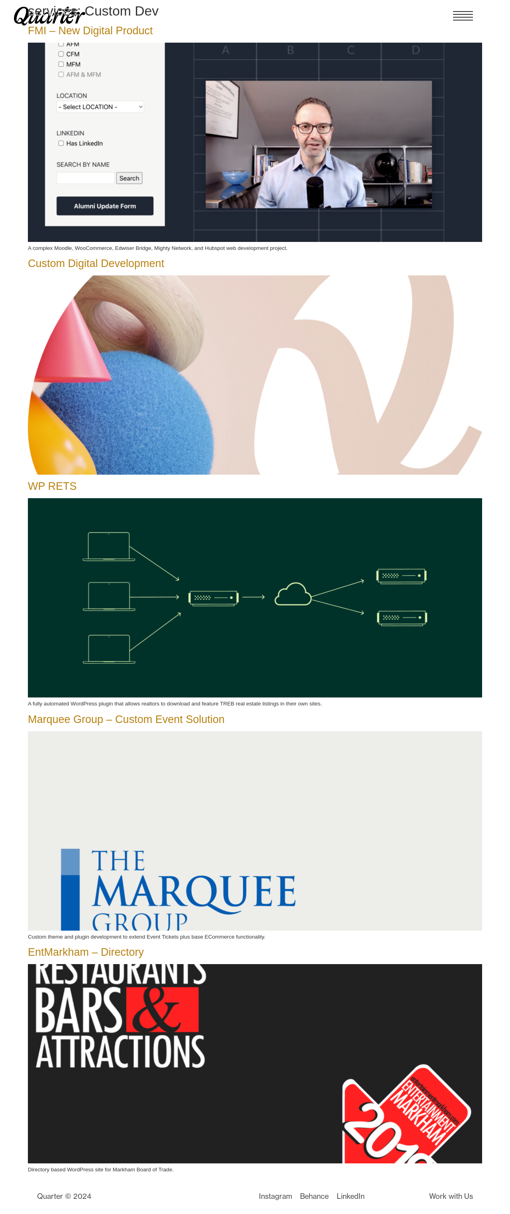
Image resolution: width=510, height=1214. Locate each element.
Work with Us (451, 1196)
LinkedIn (351, 1196)
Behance (314, 1196)
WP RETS (52, 486)
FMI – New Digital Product (90, 31)
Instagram (275, 1196)
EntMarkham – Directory (86, 952)
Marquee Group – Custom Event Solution (126, 719)
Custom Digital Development (96, 263)
